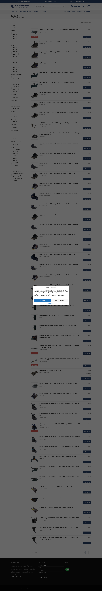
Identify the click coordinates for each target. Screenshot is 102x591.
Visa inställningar (59, 300)
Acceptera (42, 300)
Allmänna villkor (50, 303)
